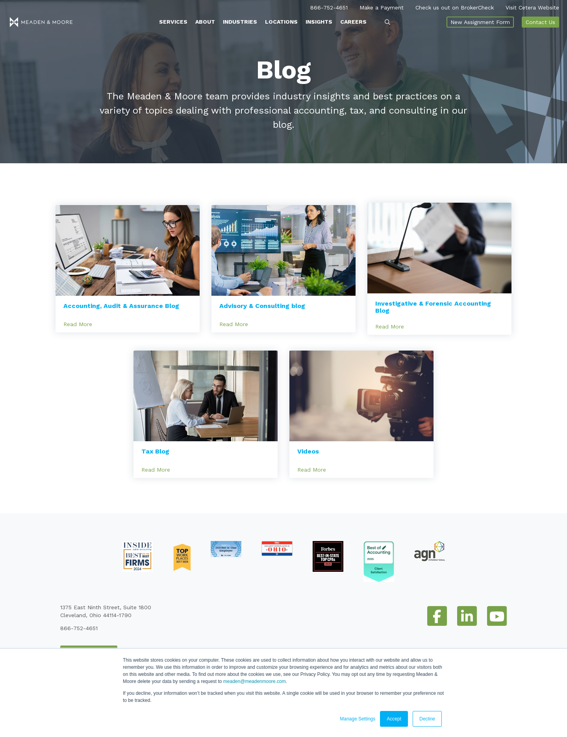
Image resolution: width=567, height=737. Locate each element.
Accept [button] (394, 719)
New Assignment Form (480, 20)
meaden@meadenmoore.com (254, 681)
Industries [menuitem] (240, 20)
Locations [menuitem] (281, 20)
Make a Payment (381, 6)
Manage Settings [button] (357, 719)
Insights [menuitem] (319, 20)
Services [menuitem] (173, 20)
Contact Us (540, 20)
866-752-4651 (329, 6)
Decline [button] (427, 719)
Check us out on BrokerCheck (454, 6)
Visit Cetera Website (532, 6)
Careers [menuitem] (353, 20)
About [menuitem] (205, 20)
